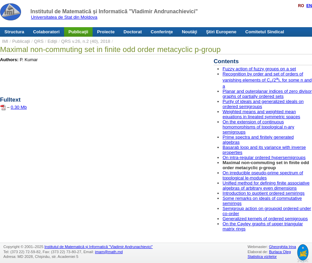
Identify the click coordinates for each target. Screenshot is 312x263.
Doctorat (132, 31)
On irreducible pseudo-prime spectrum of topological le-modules (262, 175)
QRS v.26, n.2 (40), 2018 (85, 41)
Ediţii (52, 41)
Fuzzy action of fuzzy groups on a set (259, 68)
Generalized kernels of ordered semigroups (265, 218)
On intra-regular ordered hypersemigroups (264, 157)
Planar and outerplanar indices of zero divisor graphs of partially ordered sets (267, 94)
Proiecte (106, 31)
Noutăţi (189, 31)
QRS (38, 41)
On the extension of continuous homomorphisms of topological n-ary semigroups (258, 127)
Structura (14, 31)
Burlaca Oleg (280, 252)
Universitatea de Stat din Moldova (64, 17)
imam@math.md (109, 252)
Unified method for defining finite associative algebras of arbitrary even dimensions (266, 185)
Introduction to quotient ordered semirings (263, 193)
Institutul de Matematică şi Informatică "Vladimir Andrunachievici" (114, 11)
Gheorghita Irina (282, 247)
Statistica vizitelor (262, 257)
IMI (5, 41)
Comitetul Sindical (264, 31)
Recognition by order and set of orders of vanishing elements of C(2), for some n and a (267, 80)
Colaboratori (46, 31)
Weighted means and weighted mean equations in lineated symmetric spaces (261, 114)
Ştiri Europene (221, 31)
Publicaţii (78, 31)
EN (309, 5)
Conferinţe (162, 31)
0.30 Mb (19, 107)
